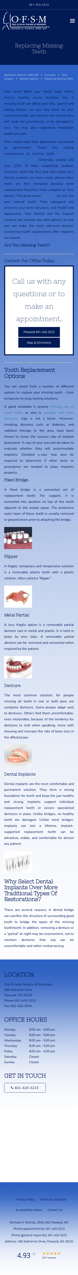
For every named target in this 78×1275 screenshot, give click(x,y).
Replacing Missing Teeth (59, 78)
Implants (49, 196)
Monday (34, 1029)
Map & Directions (39, 343)
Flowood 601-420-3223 (39, 332)
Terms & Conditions (53, 1199)
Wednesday (34, 1040)
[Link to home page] (34, 21)
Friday (34, 1051)
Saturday (34, 1056)
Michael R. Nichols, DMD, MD (21, 75)
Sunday (34, 1062)
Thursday (34, 1046)
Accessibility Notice (29, 1210)
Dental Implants (29, 78)
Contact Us (54, 1210)
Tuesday (34, 1035)
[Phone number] (25, 1088)
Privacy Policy (25, 1199)
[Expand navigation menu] (72, 21)
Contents (50, 75)
